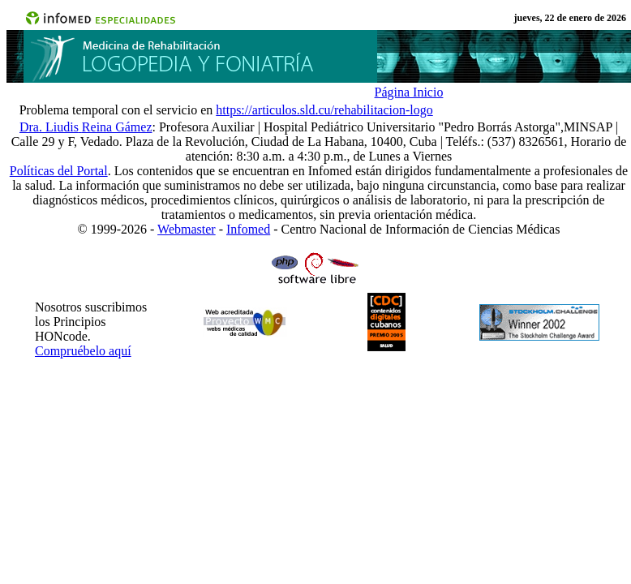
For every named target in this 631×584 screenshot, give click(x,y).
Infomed (248, 229)
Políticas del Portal (59, 171)
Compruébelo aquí (83, 351)
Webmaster (186, 229)
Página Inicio (409, 92)
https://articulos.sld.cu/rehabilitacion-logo (324, 110)
